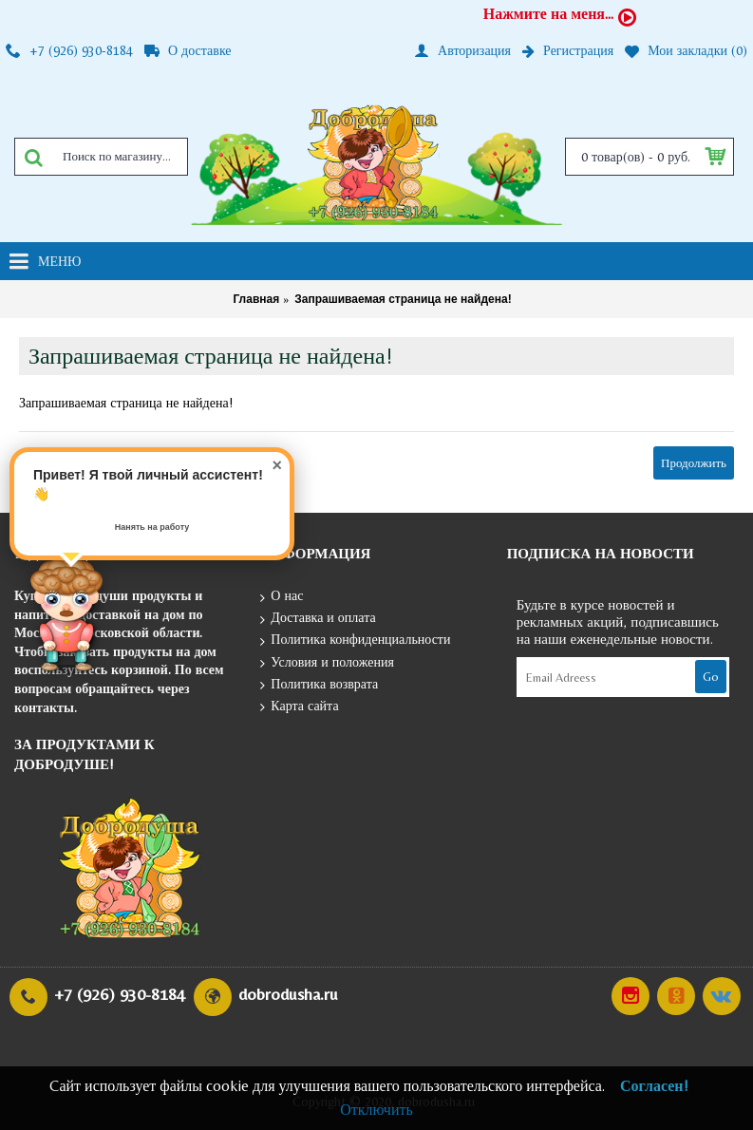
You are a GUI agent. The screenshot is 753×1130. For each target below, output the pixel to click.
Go (711, 676)
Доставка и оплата (317, 619)
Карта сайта (299, 707)
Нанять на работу (152, 527)
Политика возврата (319, 685)
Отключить (376, 1110)
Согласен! (654, 1086)
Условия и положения (327, 663)
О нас (281, 597)
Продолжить (693, 463)
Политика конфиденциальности (355, 640)
